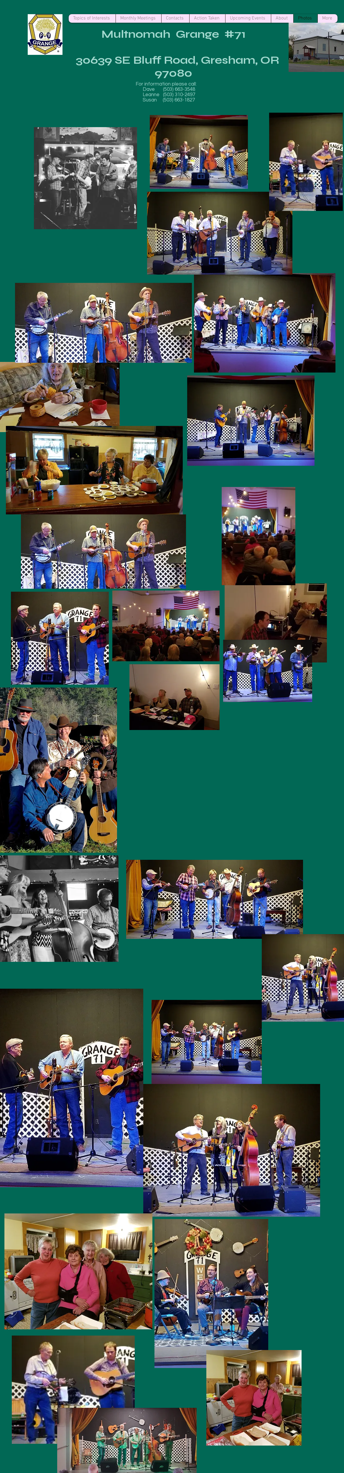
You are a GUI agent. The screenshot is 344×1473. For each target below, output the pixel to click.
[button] (147, 759)
